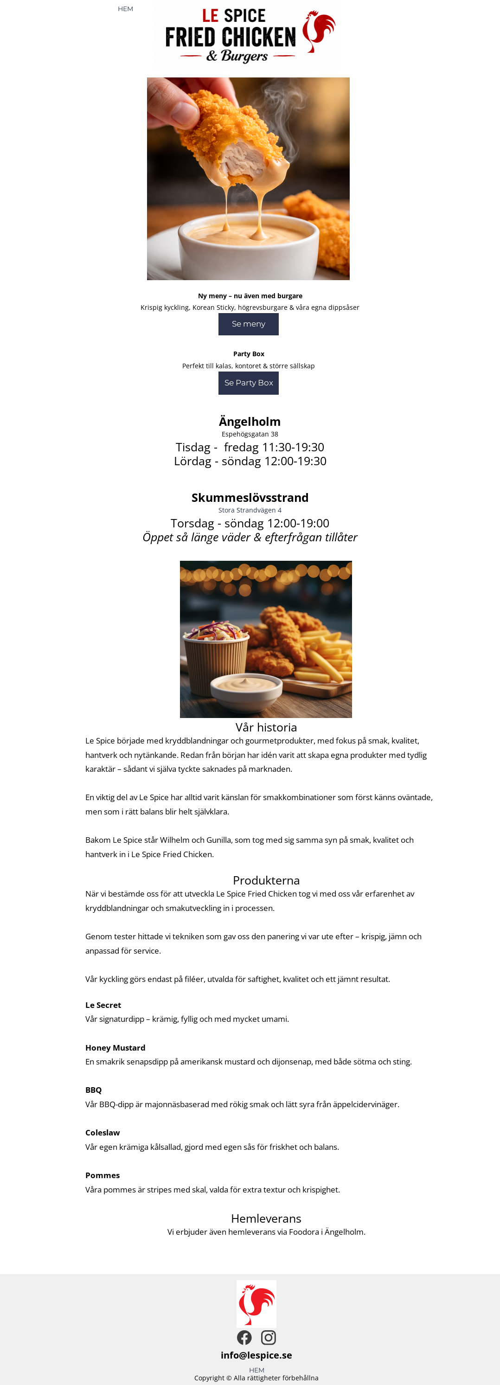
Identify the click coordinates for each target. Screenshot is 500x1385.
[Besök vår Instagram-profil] (268, 1337)
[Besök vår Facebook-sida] (244, 1337)
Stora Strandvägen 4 (250, 510)
